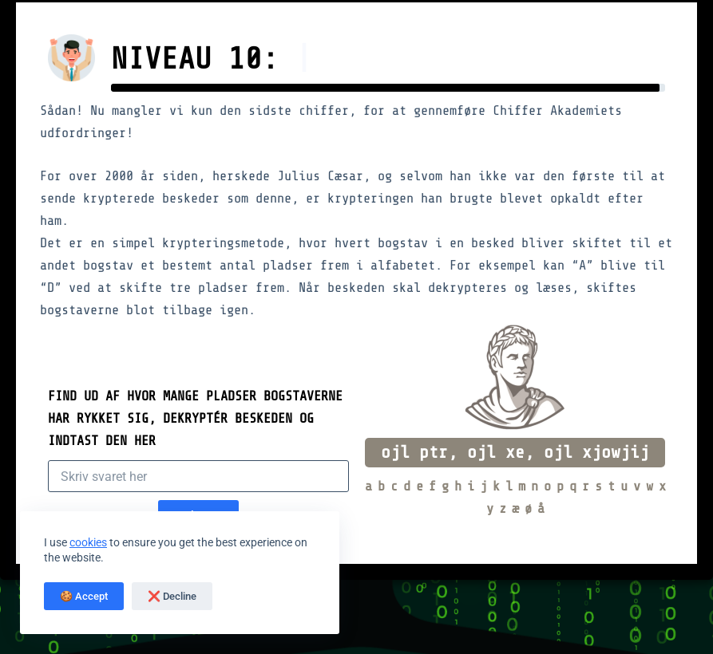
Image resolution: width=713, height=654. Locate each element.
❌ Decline (172, 596)
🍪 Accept (84, 596)
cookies (88, 542)
